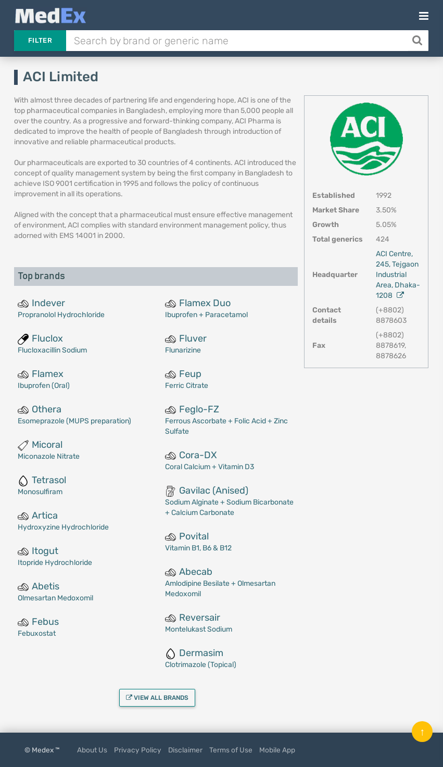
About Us (92, 750)
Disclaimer (185, 750)
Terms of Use (230, 750)
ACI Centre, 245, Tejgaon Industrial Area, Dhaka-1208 (398, 274)
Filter (40, 40)
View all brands (157, 697)
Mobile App (277, 750)
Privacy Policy (137, 750)
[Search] (418, 40)
